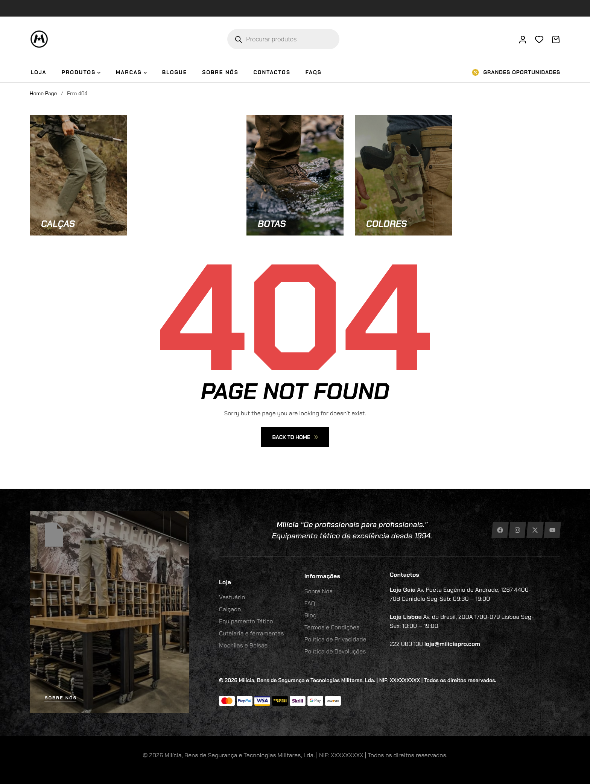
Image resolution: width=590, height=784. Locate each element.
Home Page (43, 93)
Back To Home (295, 437)
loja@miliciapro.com (452, 644)
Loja (225, 582)
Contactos (404, 575)
